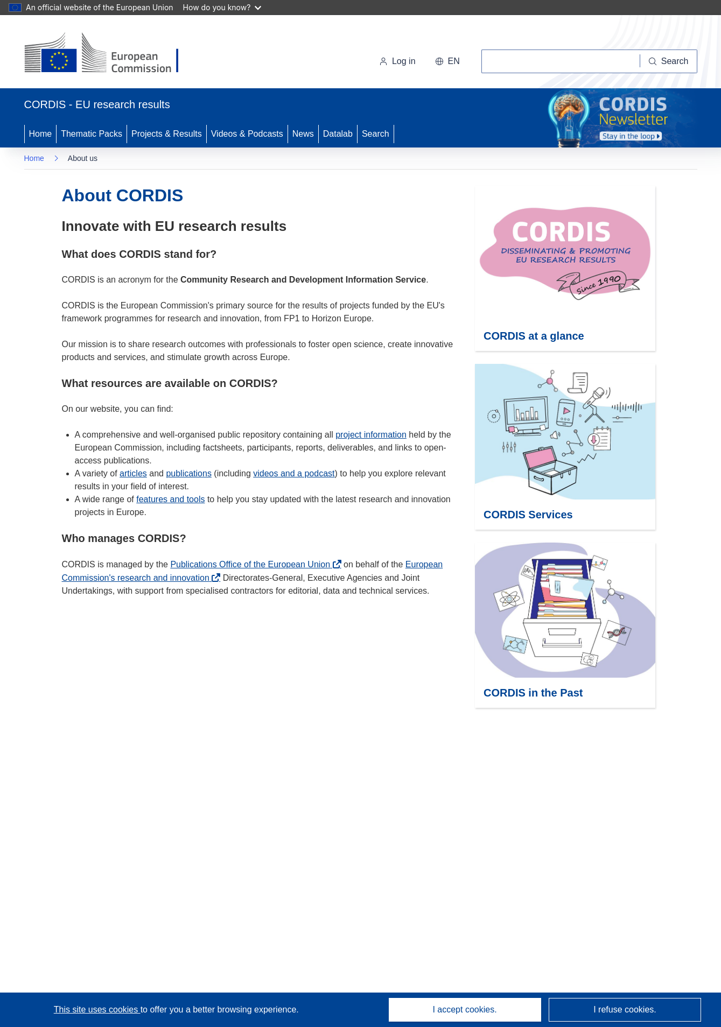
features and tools (170, 499)
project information (371, 434)
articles (133, 473)
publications (189, 473)
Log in (397, 61)
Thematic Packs (91, 133)
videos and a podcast (293, 473)
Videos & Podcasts (247, 133)
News (303, 133)
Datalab (338, 133)
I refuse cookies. (624, 1009)
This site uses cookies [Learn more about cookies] (97, 1009)
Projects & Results (166, 133)
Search (375, 133)
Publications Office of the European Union (250, 564)
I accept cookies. (464, 1009)
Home (40, 133)
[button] (447, 61)
